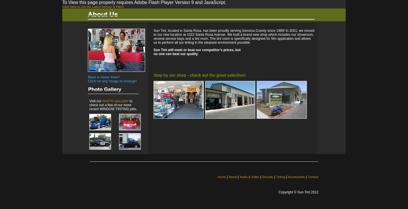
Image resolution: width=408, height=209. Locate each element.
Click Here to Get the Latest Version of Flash (93, 7)
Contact (313, 177)
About (233, 177)
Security (267, 177)
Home (222, 177)
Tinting (280, 177)
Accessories (296, 177)
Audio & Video (250, 177)
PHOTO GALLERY (115, 101)
